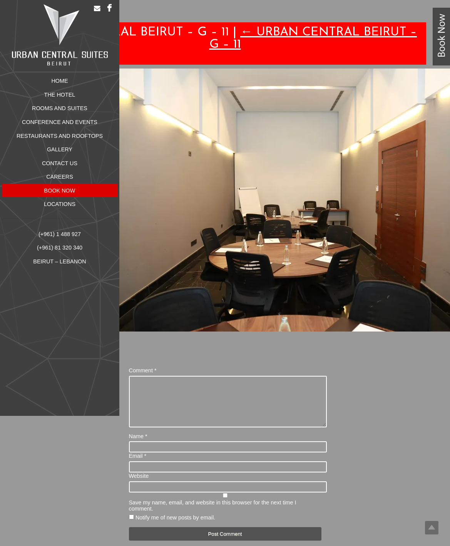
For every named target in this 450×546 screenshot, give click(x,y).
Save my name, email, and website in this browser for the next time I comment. (212, 515)
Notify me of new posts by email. (175, 527)
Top (431, 527)
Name (138, 445)
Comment (143, 370)
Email (138, 465)
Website (139, 485)
